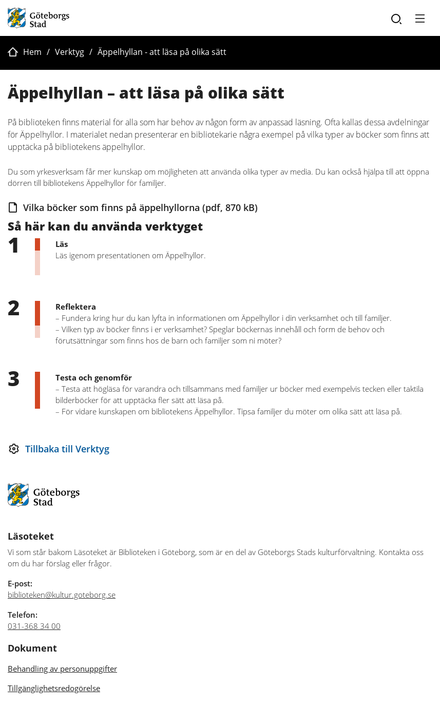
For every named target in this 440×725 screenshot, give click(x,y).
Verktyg (69, 52)
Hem (32, 52)
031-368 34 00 (34, 626)
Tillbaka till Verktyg (67, 449)
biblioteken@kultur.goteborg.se (62, 594)
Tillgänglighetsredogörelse (54, 688)
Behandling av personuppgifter (62, 668)
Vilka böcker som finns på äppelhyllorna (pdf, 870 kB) (140, 207)
